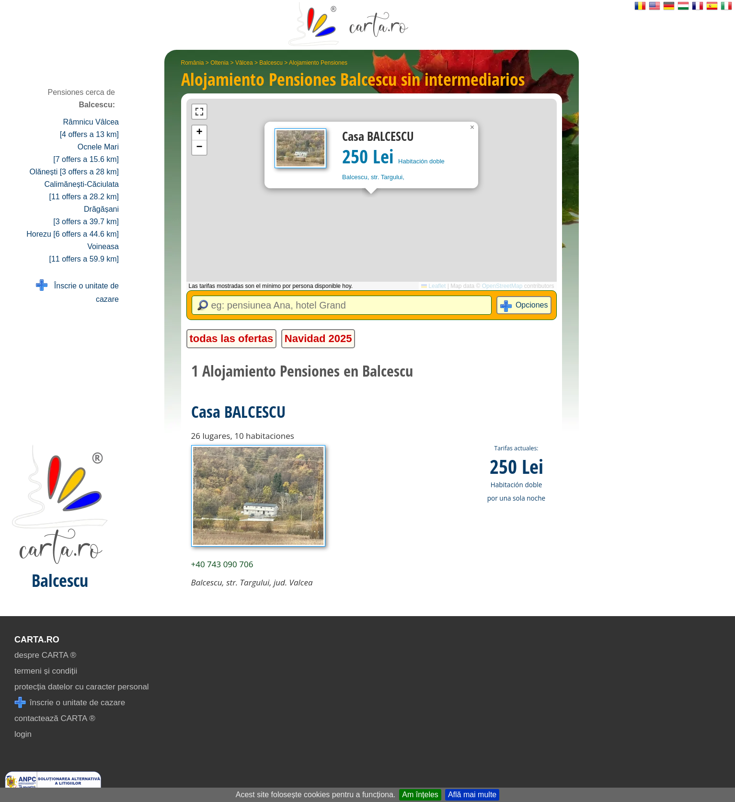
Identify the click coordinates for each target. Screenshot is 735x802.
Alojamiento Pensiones (318, 62)
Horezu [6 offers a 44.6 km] (72, 234)
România (192, 62)
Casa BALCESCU (238, 412)
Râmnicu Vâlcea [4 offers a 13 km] (89, 128)
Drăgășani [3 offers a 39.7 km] (86, 215)
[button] (472, 127)
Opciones (532, 305)
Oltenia (219, 62)
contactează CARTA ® (54, 718)
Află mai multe (472, 795)
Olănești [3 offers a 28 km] (74, 172)
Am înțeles (420, 795)
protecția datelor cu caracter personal (81, 686)
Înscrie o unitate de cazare (77, 291)
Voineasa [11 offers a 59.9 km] (84, 252)
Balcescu (271, 62)
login (23, 734)
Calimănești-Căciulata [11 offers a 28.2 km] (81, 190)
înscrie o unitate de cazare (69, 702)
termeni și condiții (45, 671)
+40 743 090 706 (222, 564)
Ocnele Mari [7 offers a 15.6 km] (86, 153)
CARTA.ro (36, 639)
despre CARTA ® (45, 655)
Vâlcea (244, 62)
